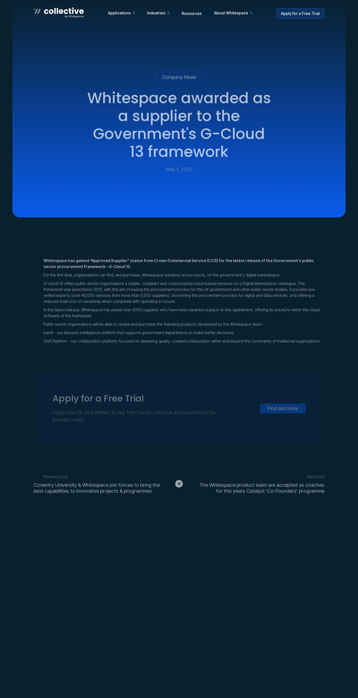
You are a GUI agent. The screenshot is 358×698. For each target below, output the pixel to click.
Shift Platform (55, 348)
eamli (48, 339)
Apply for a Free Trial (300, 13)
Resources (192, 13)
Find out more (283, 424)
